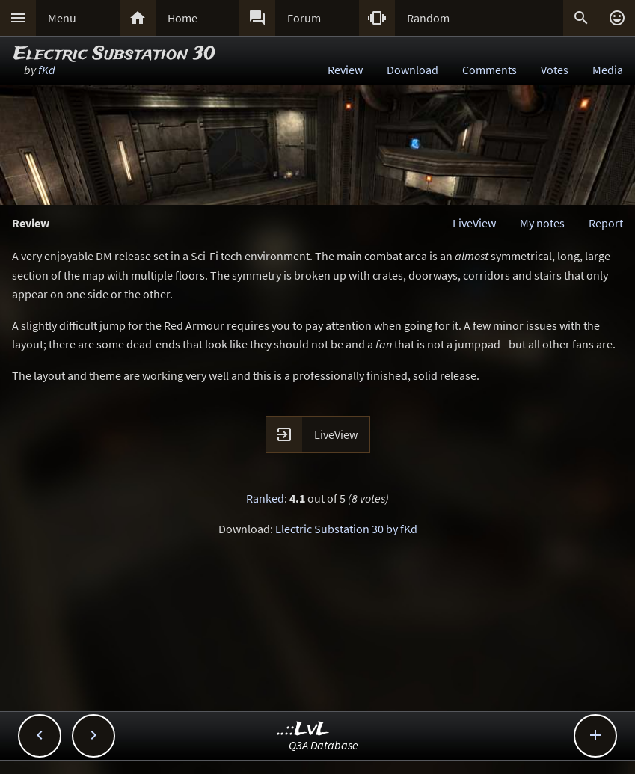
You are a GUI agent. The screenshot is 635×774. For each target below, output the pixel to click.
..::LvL (303, 729)
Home (182, 17)
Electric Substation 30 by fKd (346, 528)
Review (345, 69)
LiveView (474, 222)
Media (607, 69)
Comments (489, 69)
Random (428, 17)
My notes (542, 222)
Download (412, 69)
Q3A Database (323, 744)
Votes (554, 69)
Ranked (265, 498)
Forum (304, 17)
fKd (46, 69)
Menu (62, 17)
